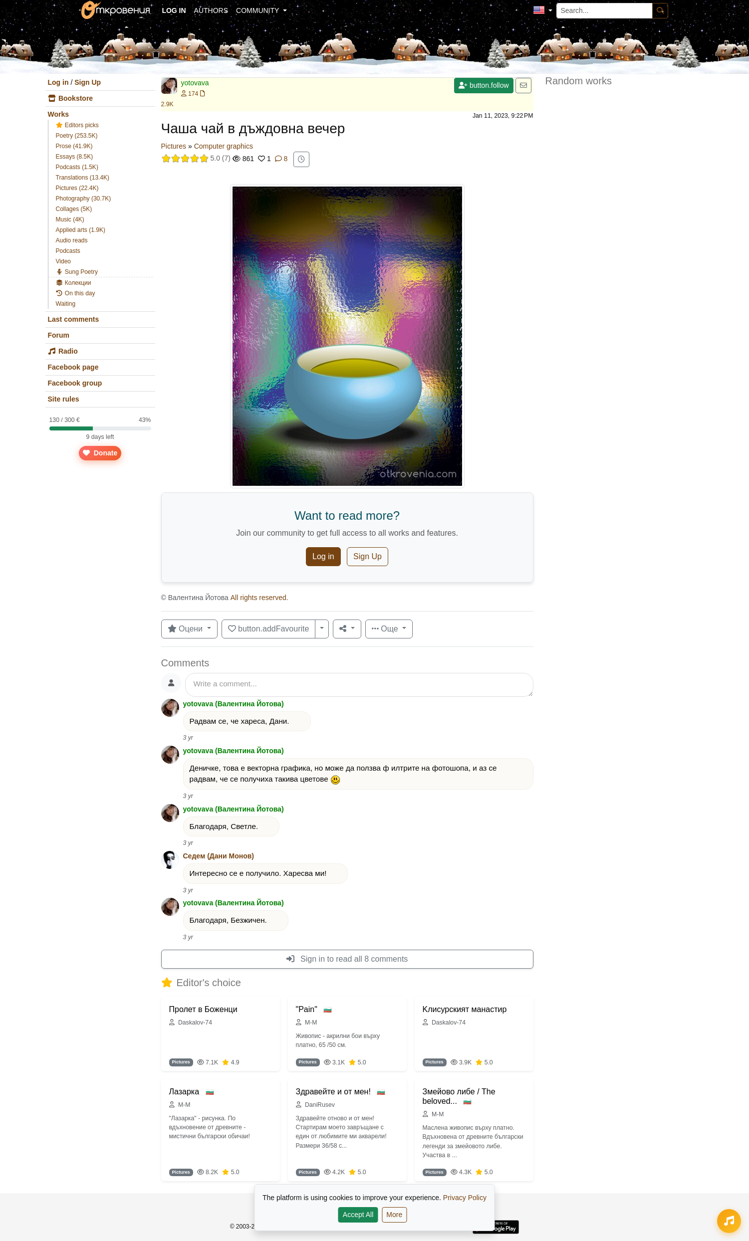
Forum (59, 335)
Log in (58, 82)
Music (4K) (70, 219)
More (394, 1215)
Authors (211, 10)
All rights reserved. (259, 598)
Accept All (358, 1215)
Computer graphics (223, 146)
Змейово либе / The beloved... (459, 1096)
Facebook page (73, 367)
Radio (63, 351)
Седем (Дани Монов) (218, 856)
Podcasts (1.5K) (77, 167)
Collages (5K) (74, 209)
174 (190, 93)
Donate (99, 453)
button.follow (484, 85)
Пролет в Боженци (203, 1009)
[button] (542, 10)
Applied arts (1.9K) (80, 229)
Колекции (73, 282)
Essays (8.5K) (74, 156)
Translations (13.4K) (83, 177)
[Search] (660, 10)
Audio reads (72, 240)
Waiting (66, 303)
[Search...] (604, 10)
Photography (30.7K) (83, 198)
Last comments (73, 319)
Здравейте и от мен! (334, 1091)
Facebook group (75, 383)
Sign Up (87, 82)
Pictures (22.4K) (77, 188)
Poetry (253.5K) (77, 135)
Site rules (63, 399)
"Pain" (308, 1009)
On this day (75, 293)
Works (58, 114)
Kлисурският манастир (465, 1009)
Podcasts (68, 250)
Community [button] (258, 10)
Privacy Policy (465, 1198)
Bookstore (70, 98)
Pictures (174, 146)
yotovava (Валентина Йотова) (233, 704)
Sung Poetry (77, 271)
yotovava (195, 83)
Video (63, 261)
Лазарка (185, 1091)
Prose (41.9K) (74, 146)
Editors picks (77, 125)
